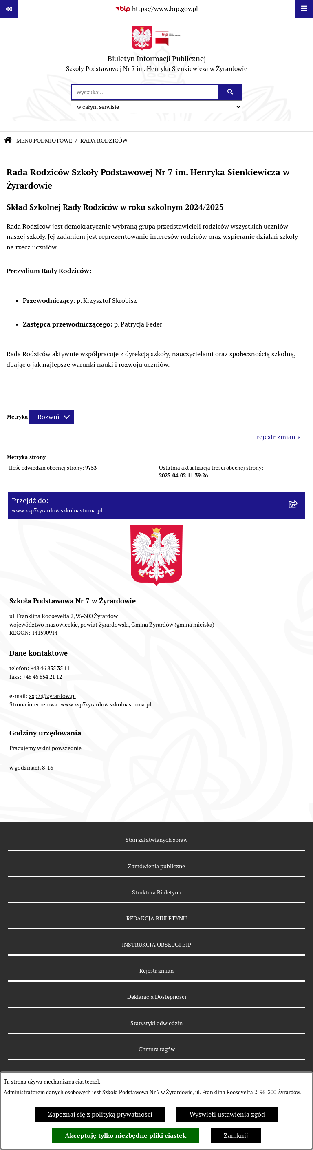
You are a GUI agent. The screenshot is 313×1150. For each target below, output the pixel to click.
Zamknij (236, 1135)
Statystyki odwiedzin (156, 1023)
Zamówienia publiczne (156, 866)
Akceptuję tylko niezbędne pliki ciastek (125, 1135)
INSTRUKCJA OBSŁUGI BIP (156, 944)
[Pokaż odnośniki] (9, 9)
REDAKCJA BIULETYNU (156, 918)
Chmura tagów (157, 1049)
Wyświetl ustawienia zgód (227, 1114)
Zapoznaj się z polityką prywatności (100, 1114)
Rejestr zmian (156, 970)
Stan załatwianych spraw (156, 839)
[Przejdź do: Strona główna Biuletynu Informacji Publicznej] (8, 141)
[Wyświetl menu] (304, 9)
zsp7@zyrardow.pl (52, 696)
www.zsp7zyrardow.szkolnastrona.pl (106, 704)
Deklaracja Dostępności (156, 996)
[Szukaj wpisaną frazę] (231, 92)
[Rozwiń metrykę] (51, 417)
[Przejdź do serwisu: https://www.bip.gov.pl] (156, 9)
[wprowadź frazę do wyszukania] (145, 92)
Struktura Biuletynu (156, 892)
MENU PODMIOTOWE (44, 140)
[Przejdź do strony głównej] (156, 51)
